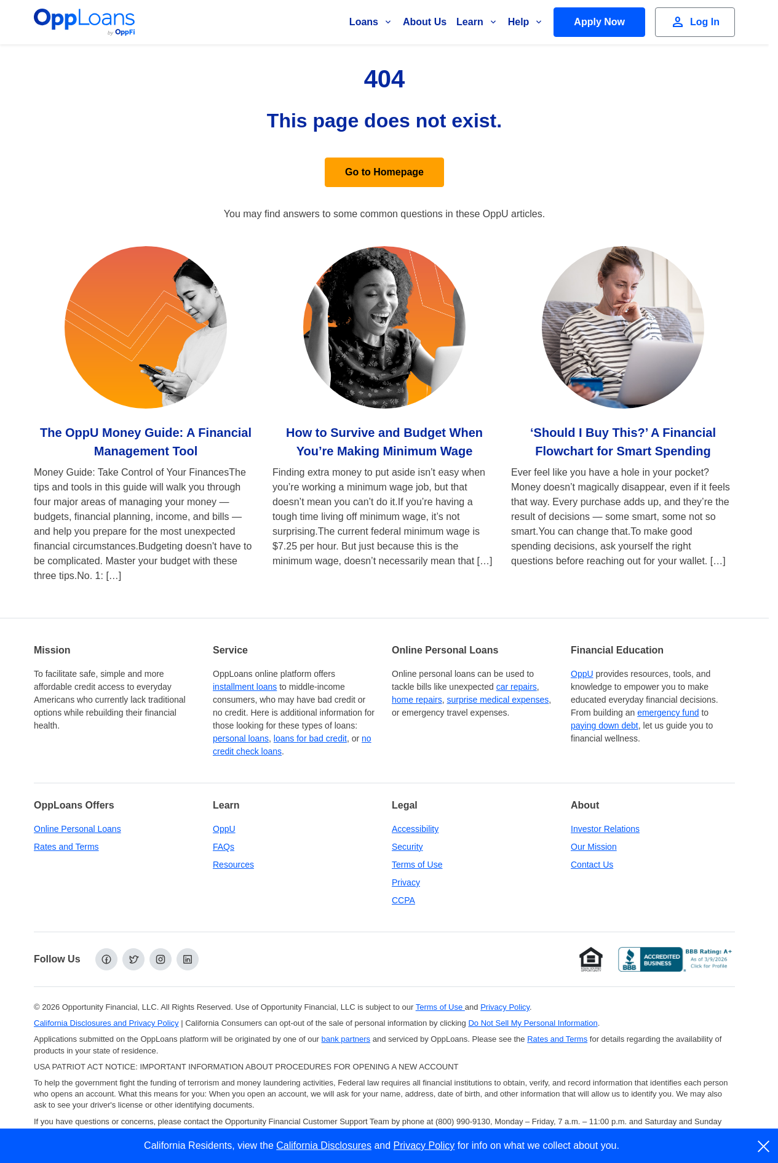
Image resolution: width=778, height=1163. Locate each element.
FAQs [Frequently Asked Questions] (223, 847)
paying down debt (604, 725)
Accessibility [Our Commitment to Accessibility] (415, 829)
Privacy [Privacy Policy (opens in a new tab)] (406, 882)
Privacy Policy (424, 1145)
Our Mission (594, 847)
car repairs (516, 687)
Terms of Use (417, 864)
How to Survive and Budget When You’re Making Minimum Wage (384, 442)
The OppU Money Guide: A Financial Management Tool (146, 442)
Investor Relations (605, 829)
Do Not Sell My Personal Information (532, 1023)
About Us (425, 22)
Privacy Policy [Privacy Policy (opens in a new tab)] (505, 1007)
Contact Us (592, 864)
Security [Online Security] (407, 847)
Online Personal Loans (77, 829)
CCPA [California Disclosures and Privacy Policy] (403, 900)
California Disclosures (323, 1145)
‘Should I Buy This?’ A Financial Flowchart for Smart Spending (623, 442)
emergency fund (668, 712)
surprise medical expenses (498, 700)
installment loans (245, 687)
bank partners (346, 1039)
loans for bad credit (310, 738)
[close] (764, 1146)
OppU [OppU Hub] (582, 674)
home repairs (417, 700)
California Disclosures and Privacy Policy (106, 1023)
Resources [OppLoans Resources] (233, 864)
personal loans (241, 738)
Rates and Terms (66, 847)
